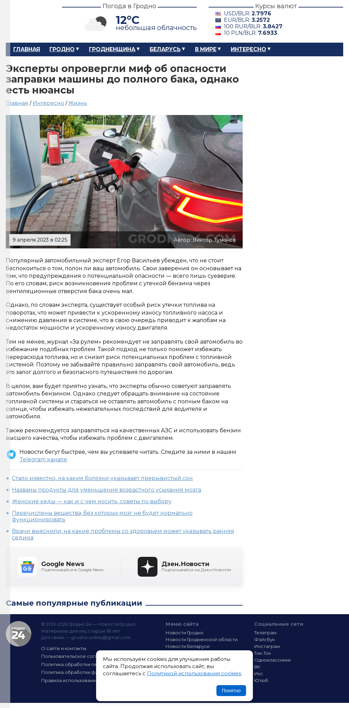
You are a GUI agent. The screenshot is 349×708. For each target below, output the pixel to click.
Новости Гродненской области (202, 639)
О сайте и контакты (63, 648)
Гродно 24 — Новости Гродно (18, 634)
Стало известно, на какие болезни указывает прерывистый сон (102, 478)
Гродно (62, 49)
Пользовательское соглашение (78, 656)
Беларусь (165, 49)
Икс (258, 673)
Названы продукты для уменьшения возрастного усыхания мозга (106, 490)
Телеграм (265, 632)
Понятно (231, 690)
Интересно (248, 49)
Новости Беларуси (188, 646)
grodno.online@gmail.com (101, 637)
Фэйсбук (264, 639)
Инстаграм (267, 646)
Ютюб (261, 680)
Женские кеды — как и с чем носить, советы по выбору (91, 501)
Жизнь (78, 103)
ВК (257, 666)
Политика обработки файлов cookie (83, 672)
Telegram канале (43, 459)
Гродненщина (112, 49)
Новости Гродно (184, 632)
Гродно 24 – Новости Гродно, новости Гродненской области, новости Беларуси (28, 21)
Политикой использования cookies (194, 673)
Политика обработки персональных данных (92, 664)
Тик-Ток (262, 653)
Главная (26, 49)
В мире (205, 49)
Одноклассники (272, 660)
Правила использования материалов (84, 680)
